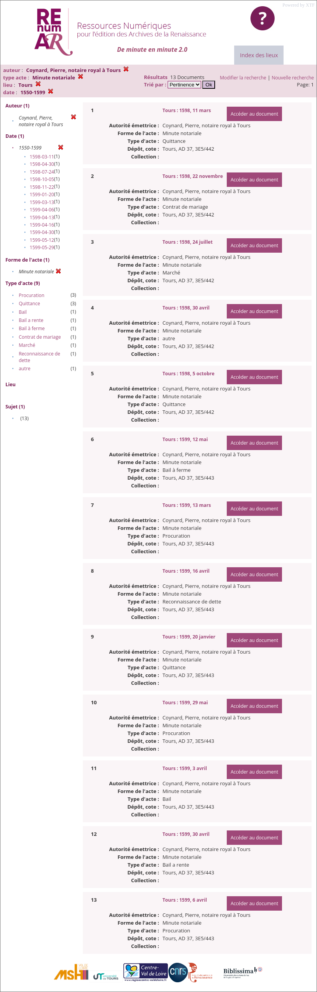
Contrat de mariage (40, 337)
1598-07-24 (42, 172)
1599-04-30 (42, 232)
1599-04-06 (42, 209)
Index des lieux (259, 55)
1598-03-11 (42, 156)
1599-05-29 (42, 247)
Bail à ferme (32, 328)
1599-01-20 (42, 194)
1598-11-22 (42, 187)
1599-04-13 (42, 217)
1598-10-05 (42, 179)
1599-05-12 (42, 240)
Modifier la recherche (243, 77)
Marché (27, 345)
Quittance (29, 303)
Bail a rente (31, 320)
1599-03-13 (42, 202)
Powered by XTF (298, 5)
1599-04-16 (42, 225)
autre (24, 368)
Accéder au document (254, 114)
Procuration (31, 295)
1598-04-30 (42, 164)
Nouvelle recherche (293, 77)
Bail (22, 312)
